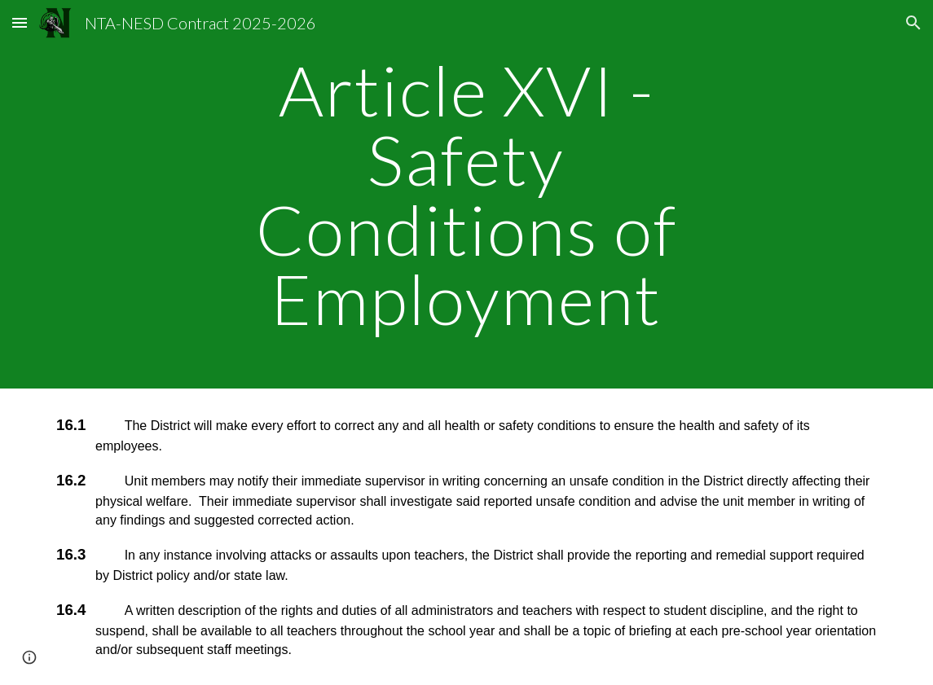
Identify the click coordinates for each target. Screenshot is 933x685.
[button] (19, 22)
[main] (466, 194)
